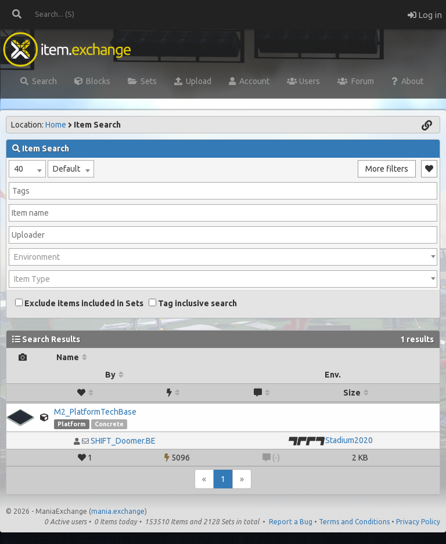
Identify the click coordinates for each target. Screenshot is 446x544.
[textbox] (223, 257)
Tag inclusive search (193, 303)
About (407, 81)
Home (55, 124)
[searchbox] (223, 191)
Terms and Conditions (354, 521)
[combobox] (27, 168)
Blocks (92, 81)
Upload (192, 81)
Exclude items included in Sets (79, 303)
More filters (386, 168)
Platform (71, 423)
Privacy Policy (418, 521)
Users (303, 81)
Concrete (109, 423)
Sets (142, 81)
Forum (355, 81)
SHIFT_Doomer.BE (123, 440)
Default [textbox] (66, 168)
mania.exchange (118, 511)
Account (249, 81)
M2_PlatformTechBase (95, 411)
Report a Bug (290, 521)
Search (38, 81)
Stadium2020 (349, 440)
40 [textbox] (18, 168)
